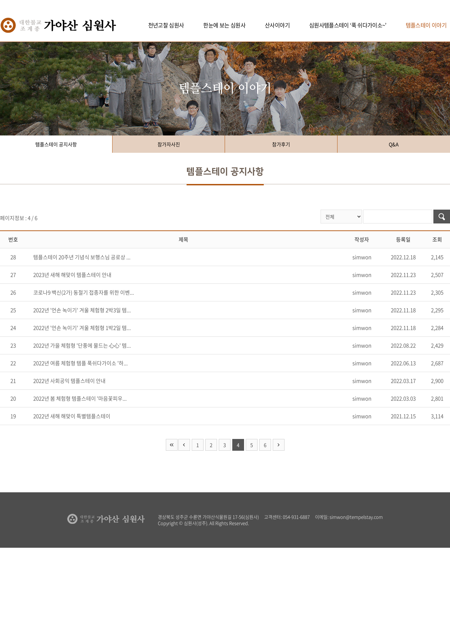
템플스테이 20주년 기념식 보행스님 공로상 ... (81, 257)
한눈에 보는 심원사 (224, 25)
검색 (441, 216)
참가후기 (281, 144)
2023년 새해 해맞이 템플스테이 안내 (72, 275)
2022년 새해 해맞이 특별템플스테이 (71, 416)
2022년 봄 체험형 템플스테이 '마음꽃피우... (80, 398)
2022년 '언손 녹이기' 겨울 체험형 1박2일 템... (82, 328)
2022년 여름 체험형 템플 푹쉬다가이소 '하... (80, 363)
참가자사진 (169, 144)
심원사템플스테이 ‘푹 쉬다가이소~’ (347, 25)
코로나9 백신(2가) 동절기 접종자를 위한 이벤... (83, 292)
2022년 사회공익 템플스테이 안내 (69, 381)
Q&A (394, 144)
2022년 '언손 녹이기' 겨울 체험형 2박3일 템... (82, 310)
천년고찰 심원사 (166, 25)
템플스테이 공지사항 (56, 144)
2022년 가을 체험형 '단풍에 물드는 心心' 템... (82, 345)
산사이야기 (277, 25)
